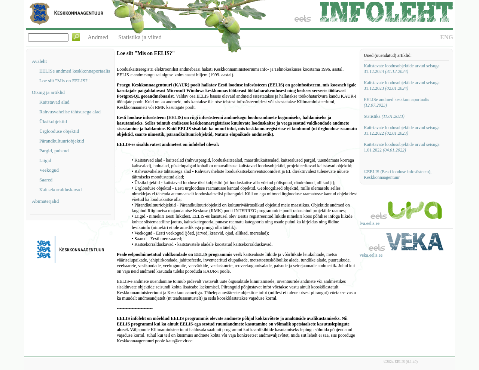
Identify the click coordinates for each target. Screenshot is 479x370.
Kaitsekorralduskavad (60, 189)
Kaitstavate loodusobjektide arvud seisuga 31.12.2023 (401, 85)
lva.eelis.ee (369, 223)
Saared (45, 180)
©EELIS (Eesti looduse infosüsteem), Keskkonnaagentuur (397, 174)
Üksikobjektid (53, 121)
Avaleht (39, 61)
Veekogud (49, 170)
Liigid (45, 160)
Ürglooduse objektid (59, 131)
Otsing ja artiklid (48, 92)
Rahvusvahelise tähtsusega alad (70, 111)
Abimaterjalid (45, 201)
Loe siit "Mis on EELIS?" (64, 80)
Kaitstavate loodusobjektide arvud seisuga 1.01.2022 (401, 147)
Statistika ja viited (140, 37)
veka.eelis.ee (371, 255)
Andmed (98, 37)
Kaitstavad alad (54, 102)
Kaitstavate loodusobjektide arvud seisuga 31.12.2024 (401, 68)
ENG (446, 37)
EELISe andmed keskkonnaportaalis (74, 71)
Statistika (384, 116)
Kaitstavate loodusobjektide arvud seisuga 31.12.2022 (401, 130)
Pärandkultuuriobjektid (61, 141)
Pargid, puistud (54, 150)
